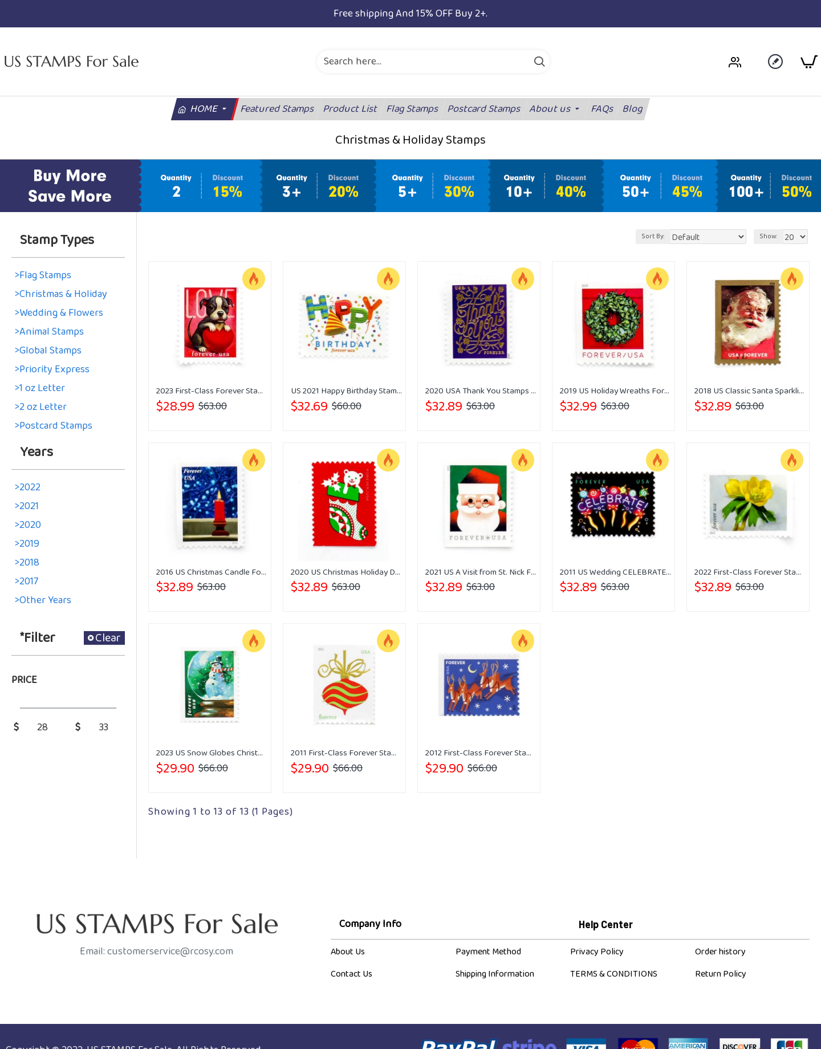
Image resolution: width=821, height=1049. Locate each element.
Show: (771, 236)
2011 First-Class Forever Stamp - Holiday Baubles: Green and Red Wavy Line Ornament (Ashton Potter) (347, 753)
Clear (108, 638)
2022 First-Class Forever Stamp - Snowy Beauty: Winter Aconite (750, 572)
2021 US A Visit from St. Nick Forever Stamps (481, 572)
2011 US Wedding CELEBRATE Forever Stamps (616, 572)
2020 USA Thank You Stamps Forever (481, 391)
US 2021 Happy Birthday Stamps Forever (347, 391)
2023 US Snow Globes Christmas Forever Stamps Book (212, 753)
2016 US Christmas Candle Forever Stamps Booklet (212, 572)
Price (24, 680)
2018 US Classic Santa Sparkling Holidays (750, 391)
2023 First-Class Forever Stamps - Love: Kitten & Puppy (212, 391)
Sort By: (667, 236)
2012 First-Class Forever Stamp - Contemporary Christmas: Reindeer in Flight (481, 753)
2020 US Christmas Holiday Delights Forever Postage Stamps (347, 572)
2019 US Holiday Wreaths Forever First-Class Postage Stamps (616, 391)
